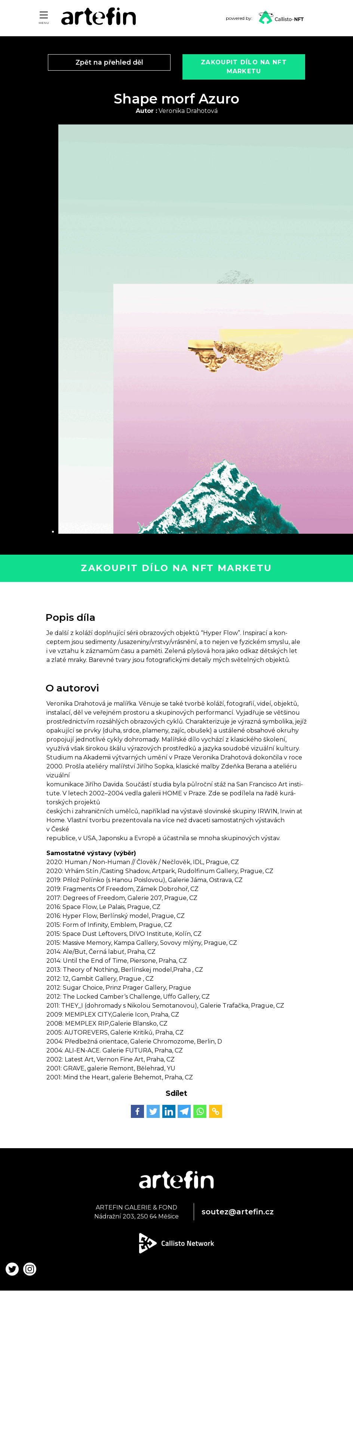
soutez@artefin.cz (238, 1211)
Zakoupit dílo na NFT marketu (176, 568)
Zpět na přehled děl (109, 62)
